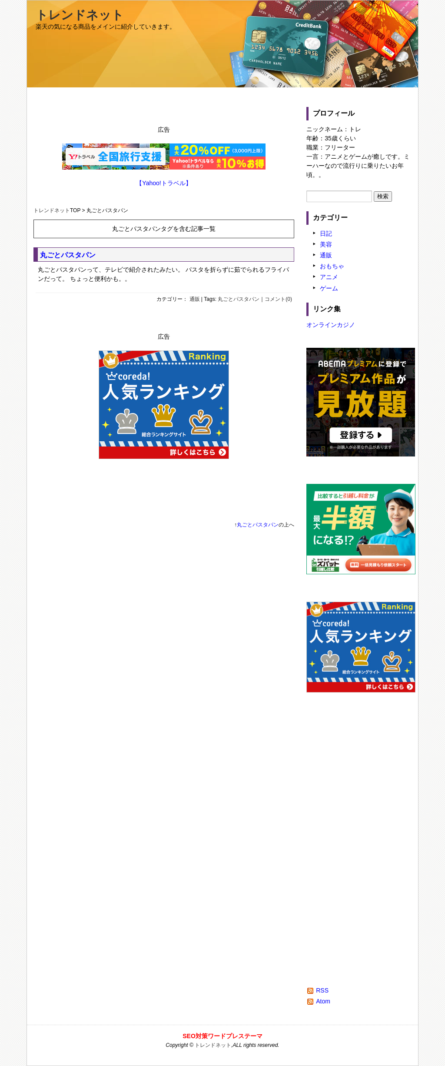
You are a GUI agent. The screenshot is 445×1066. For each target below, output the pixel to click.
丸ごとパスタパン (68, 255)
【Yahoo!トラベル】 (163, 183)
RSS (322, 990)
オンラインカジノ (330, 324)
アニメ (329, 276)
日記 (326, 233)
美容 (326, 244)
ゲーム (329, 288)
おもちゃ (332, 266)
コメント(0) (278, 299)
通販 (194, 299)
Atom (323, 1001)
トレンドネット (80, 15)
